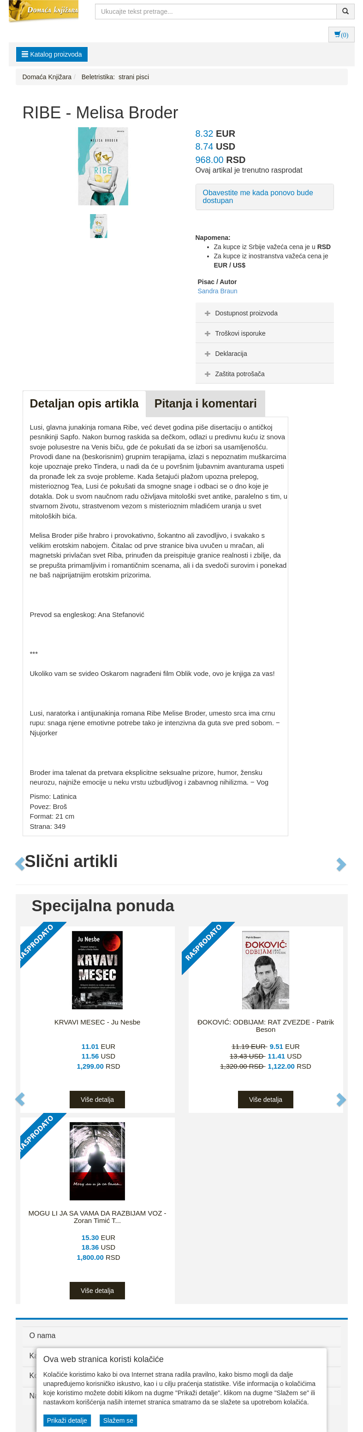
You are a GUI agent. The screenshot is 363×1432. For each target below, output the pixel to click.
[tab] (265, 313)
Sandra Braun (218, 291)
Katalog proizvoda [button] (52, 54)
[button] (21, 863)
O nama (43, 1335)
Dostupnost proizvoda (240, 313)
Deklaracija (224, 353)
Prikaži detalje (67, 1420)
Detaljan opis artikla (84, 403)
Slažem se (118, 1420)
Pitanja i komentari (206, 403)
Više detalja (97, 1099)
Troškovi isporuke (234, 333)
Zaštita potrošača (233, 374)
